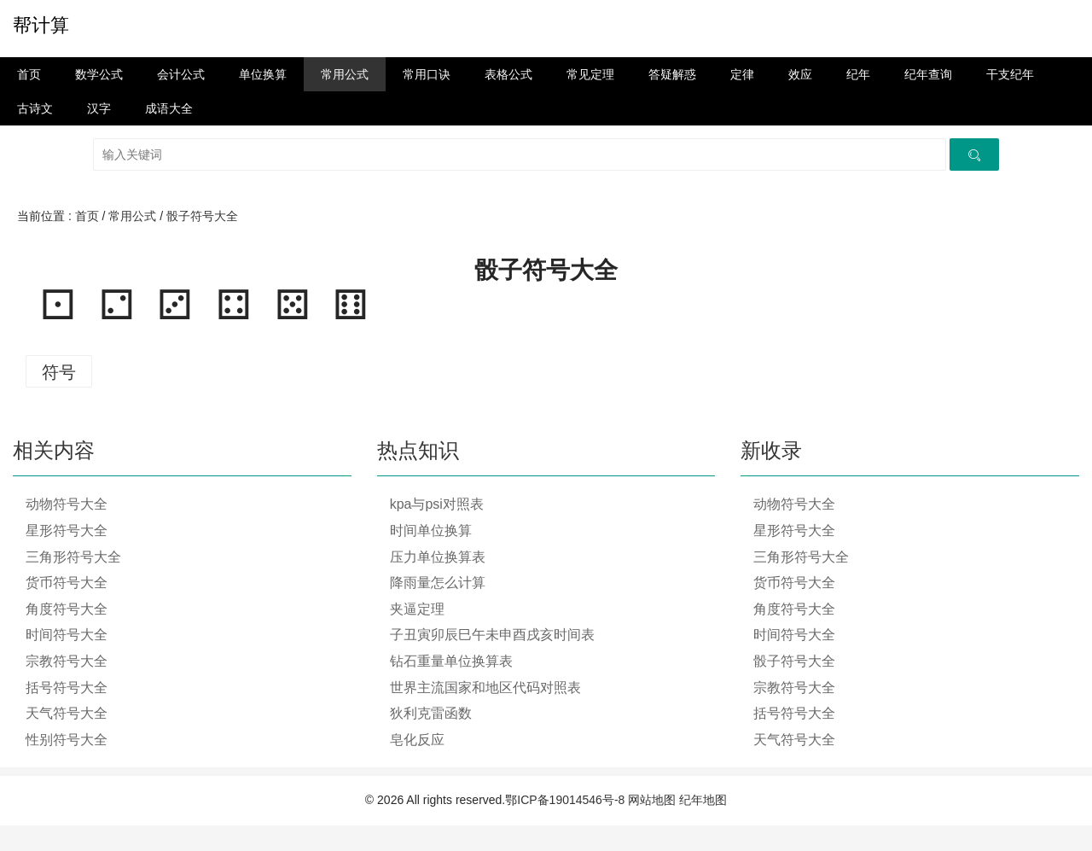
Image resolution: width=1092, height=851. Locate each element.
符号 (59, 372)
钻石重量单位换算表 (451, 661)
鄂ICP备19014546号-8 (564, 800)
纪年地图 (703, 800)
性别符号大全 (66, 739)
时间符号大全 (66, 634)
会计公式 (181, 74)
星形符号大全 (66, 530)
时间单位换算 (431, 530)
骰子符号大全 (202, 216)
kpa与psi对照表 (437, 504)
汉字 (99, 108)
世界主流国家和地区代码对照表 (485, 687)
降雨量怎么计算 (437, 582)
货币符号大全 (66, 582)
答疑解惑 (672, 74)
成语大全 (169, 108)
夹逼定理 (417, 609)
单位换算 (263, 74)
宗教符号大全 (66, 661)
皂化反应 (417, 739)
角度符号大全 (66, 609)
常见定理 (590, 74)
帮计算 (41, 25)
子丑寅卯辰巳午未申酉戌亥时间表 (492, 634)
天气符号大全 (66, 713)
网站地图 (652, 800)
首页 (29, 74)
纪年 (858, 74)
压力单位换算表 (437, 557)
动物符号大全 (66, 504)
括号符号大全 (66, 687)
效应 (800, 74)
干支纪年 (1010, 74)
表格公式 (508, 74)
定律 (742, 74)
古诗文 (35, 108)
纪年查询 (928, 74)
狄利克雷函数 (431, 713)
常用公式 (345, 74)
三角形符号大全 (73, 557)
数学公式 (99, 74)
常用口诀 (426, 74)
